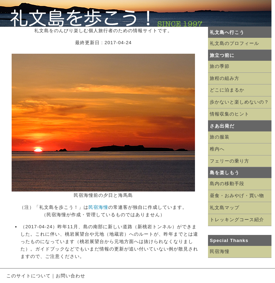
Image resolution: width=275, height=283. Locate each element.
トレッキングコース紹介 (237, 219)
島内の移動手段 (227, 183)
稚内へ (217, 149)
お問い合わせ (70, 275)
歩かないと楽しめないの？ (239, 102)
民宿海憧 (98, 207)
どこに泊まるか (227, 90)
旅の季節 (220, 66)
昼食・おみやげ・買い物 (237, 195)
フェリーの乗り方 (229, 161)
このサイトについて (28, 275)
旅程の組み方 (224, 78)
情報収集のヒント (229, 114)
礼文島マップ (224, 207)
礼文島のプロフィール (234, 43)
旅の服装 (220, 137)
